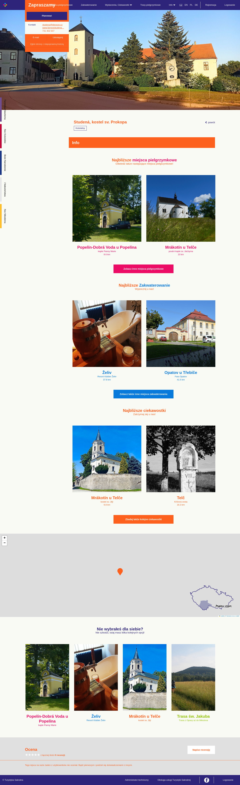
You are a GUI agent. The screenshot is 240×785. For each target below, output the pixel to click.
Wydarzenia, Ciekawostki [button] (118, 5)
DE (196, 5)
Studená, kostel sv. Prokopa (100, 122)
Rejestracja (210, 5)
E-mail (36, 37)
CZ (181, 5)
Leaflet (221, 616)
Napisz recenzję (201, 750)
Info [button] (172, 5)
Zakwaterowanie (89, 5)
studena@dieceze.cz (52, 24)
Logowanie (229, 5)
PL (191, 5)
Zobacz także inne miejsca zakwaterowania (143, 394)
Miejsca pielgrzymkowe (61, 5)
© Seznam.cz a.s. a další (232, 616)
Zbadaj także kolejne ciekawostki (143, 519)
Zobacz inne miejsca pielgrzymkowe (144, 268)
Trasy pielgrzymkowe (150, 5)
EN (186, 5)
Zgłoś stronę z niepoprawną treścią (47, 44)
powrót (210, 122)
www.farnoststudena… (53, 27)
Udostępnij (58, 37)
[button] (120, 571)
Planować (47, 15)
